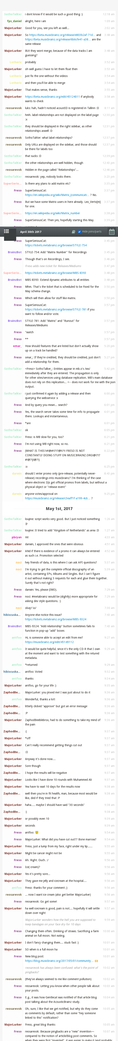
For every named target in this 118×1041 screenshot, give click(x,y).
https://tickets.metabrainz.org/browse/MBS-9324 (55, 392)
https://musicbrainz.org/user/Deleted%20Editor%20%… (60, 1021)
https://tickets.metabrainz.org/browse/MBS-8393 (55, 46)
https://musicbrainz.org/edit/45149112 (49, 415)
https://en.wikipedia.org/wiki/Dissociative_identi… (56, 1000)
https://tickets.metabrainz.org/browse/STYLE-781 (56, 82)
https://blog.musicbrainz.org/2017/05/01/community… (59, 734)
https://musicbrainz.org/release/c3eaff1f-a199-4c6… (57, 271)
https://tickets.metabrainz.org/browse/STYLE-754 (56, 18)
